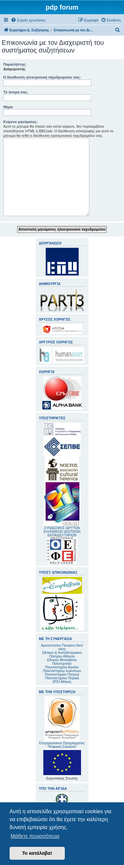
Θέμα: (8, 107)
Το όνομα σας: (15, 92)
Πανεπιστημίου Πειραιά (62, 678)
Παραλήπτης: (15, 64)
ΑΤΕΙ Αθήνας (62, 682)
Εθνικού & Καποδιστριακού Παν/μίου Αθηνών (62, 654)
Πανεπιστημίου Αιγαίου (62, 667)
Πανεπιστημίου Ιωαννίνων (62, 671)
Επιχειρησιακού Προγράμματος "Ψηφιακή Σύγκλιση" (62, 722)
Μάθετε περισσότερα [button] (35, 836)
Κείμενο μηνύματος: (20, 122)
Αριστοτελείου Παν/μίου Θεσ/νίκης (62, 647)
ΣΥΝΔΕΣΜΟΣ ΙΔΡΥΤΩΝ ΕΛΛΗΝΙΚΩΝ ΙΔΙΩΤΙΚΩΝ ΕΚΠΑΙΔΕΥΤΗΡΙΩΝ (62, 531)
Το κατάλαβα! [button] (37, 853)
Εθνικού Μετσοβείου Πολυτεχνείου (62, 661)
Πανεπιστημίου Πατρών (62, 674)
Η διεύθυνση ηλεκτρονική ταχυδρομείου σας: (42, 77)
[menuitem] (28, 20)
